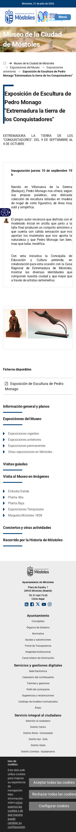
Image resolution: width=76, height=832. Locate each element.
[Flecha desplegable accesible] (8, 212)
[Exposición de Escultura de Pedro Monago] (38, 386)
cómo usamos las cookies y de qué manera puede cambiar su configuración (16, 815)
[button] (63, 17)
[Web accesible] (4, 212)
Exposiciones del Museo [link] (25, 67)
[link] (34, 16)
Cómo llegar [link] (38, 599)
